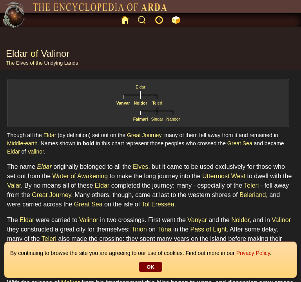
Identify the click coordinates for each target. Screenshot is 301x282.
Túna (164, 229)
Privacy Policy (253, 253)
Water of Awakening (80, 176)
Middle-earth (22, 143)
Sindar (157, 119)
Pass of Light (208, 229)
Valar (14, 185)
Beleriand (252, 195)
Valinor (55, 53)
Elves (22, 63)
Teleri (157, 103)
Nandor (173, 119)
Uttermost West (223, 176)
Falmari (140, 119)
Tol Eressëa (157, 204)
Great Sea (239, 143)
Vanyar (123, 103)
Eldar (17, 53)
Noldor (140, 103)
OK (150, 267)
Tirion (139, 229)
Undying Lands (61, 63)
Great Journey (144, 135)
